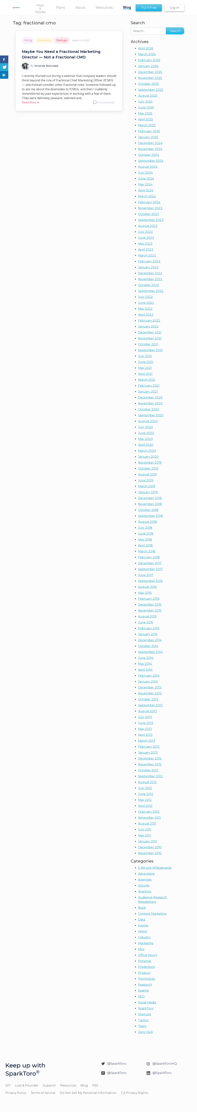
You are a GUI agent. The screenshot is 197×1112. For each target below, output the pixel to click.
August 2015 (147, 616)
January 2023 (148, 267)
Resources (68, 1085)
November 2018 (150, 504)
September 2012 (150, 776)
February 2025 (149, 131)
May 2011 (144, 835)
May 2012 (145, 800)
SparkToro (145, 1008)
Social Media (147, 1002)
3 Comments (105, 102)
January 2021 (148, 391)
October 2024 (148, 155)
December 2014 (150, 640)
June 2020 (146, 433)
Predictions (146, 967)
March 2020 (147, 451)
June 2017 (145, 575)
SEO (141, 996)
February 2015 (148, 628)
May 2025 (145, 113)
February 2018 (149, 557)
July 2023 (145, 232)
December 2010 (150, 847)
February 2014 (149, 675)
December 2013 (150, 687)
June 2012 (145, 794)
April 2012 (145, 806)
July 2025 (145, 101)
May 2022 (145, 309)
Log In (174, 7)
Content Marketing (152, 913)
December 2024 (150, 143)
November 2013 (150, 693)
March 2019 (146, 486)
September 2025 (150, 90)
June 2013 (145, 723)
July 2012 (145, 788)
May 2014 (145, 664)
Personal (144, 961)
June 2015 (145, 622)
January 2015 (147, 634)
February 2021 (149, 385)
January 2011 (147, 841)
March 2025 (147, 125)
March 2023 (147, 255)
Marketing (44, 40)
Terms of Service (43, 1093)
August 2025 (147, 95)
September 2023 (150, 220)
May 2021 (145, 368)
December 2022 (150, 273)
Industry (144, 937)
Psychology (146, 979)
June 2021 (145, 362)
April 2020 (145, 445)
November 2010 (150, 853)
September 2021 (150, 350)
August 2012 (147, 782)
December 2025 (150, 72)
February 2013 (149, 746)
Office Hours (147, 955)
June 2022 (146, 303)
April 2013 (145, 735)
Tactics (143, 1020)
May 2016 (145, 593)
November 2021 (150, 338)
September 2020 (151, 415)
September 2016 (150, 581)
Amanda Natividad (46, 66)
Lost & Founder (26, 1085)
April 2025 (145, 119)
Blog (84, 1085)
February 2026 (149, 60)
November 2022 (150, 279)
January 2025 (148, 137)
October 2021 (148, 344)
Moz (141, 949)
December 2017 (150, 563)
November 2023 (150, 208)
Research (145, 984)
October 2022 (148, 285)
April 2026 (145, 48)
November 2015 (149, 610)
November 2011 (149, 817)
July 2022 (145, 297)
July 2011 (144, 829)
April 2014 (145, 669)
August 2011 (147, 823)
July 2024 (145, 172)
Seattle (143, 990)
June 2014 (145, 658)
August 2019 (147, 474)
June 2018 (145, 533)
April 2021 (145, 374)
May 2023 (145, 243)
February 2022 (149, 320)
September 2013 (150, 705)
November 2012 (150, 764)
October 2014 (148, 646)
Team (142, 1026)
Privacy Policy (15, 1093)
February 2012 (149, 812)
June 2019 (145, 480)
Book (142, 907)
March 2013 (146, 741)
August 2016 (147, 587)
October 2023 (148, 214)
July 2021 (145, 356)
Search (138, 22)
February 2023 (149, 261)
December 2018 (150, 498)
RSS (95, 1085)
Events (143, 925)
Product (144, 973)
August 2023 (147, 226)
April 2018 (145, 545)
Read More (30, 102)
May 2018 (145, 539)
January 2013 (148, 752)
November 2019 (150, 462)
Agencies (144, 879)
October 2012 (148, 770)
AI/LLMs (143, 885)
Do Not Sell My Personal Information (88, 1093)
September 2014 (150, 652)
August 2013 (147, 711)
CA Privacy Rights (134, 1093)
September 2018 (150, 516)
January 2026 (148, 66)
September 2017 (150, 569)
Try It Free (149, 7)
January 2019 (148, 492)
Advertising (146, 873)
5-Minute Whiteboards (155, 868)
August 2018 (147, 522)
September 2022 (150, 291)
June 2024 (146, 178)
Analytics (144, 891)
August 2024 (147, 166)
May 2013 (145, 729)
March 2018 (146, 551)
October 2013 (148, 699)
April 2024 (145, 190)
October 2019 (148, 468)
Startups (61, 40)
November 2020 (150, 403)
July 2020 (145, 427)
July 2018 (145, 527)
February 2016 (148, 598)
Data (141, 919)
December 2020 (150, 397)
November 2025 (150, 78)
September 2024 (150, 161)
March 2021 (146, 380)
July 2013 (145, 717)
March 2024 (147, 196)
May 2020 (145, 439)
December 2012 (150, 758)
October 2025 (148, 84)
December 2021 (150, 332)
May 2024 (145, 184)
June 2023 (146, 237)
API (8, 1085)
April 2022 (145, 314)
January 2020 (148, 456)
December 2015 (149, 604)
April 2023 (145, 249)
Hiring (28, 40)
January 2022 (148, 326)
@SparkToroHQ (165, 1063)
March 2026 (147, 54)
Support (49, 1085)
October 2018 (148, 510)
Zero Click (145, 1032)
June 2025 (146, 107)
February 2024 (149, 202)
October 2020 (148, 409)
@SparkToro (116, 1063)
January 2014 (148, 681)
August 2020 (148, 421)
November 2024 (150, 149)
